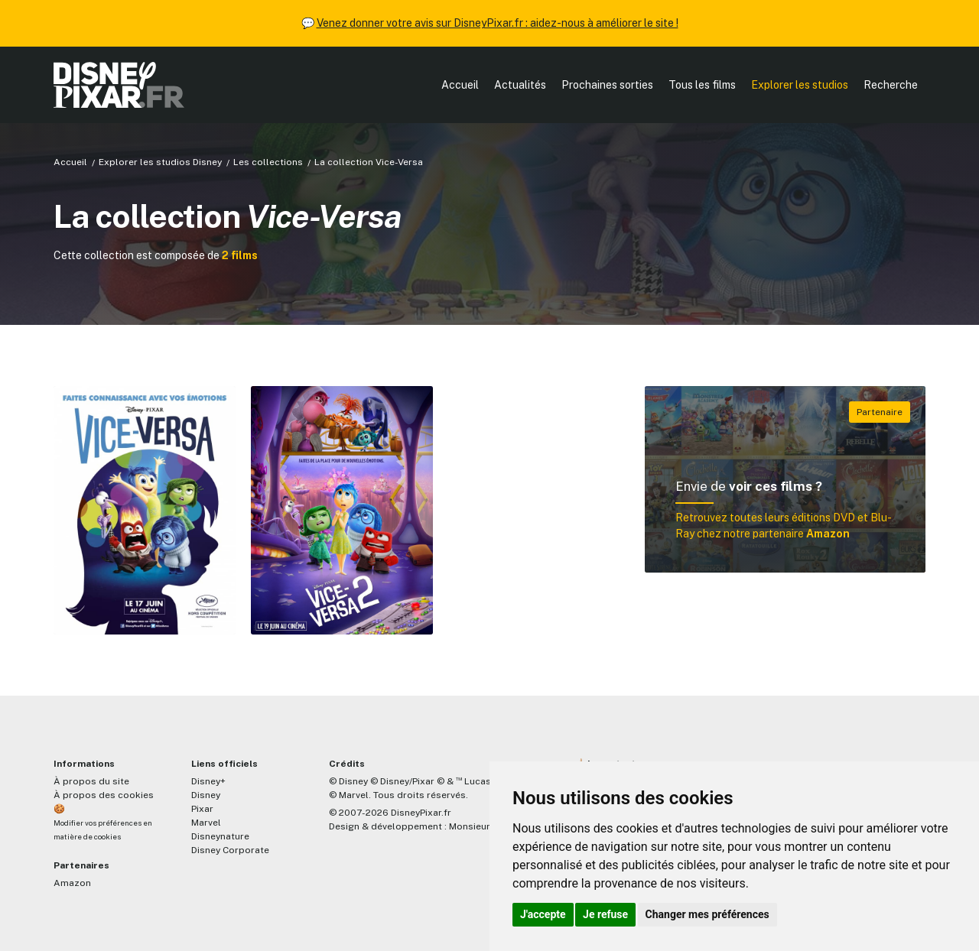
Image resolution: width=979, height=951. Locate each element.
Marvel (206, 822)
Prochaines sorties (607, 85)
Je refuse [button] (605, 914)
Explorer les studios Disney (160, 162)
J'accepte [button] (543, 914)
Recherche (891, 85)
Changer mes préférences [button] (707, 914)
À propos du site (91, 781)
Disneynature (220, 836)
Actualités (520, 85)
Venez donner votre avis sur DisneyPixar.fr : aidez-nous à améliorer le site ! (497, 23)
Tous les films (702, 85)
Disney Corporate (230, 850)
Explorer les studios (799, 85)
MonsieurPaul (479, 826)
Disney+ (208, 781)
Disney (205, 795)
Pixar (202, 808)
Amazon (72, 883)
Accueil (460, 85)
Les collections (268, 162)
